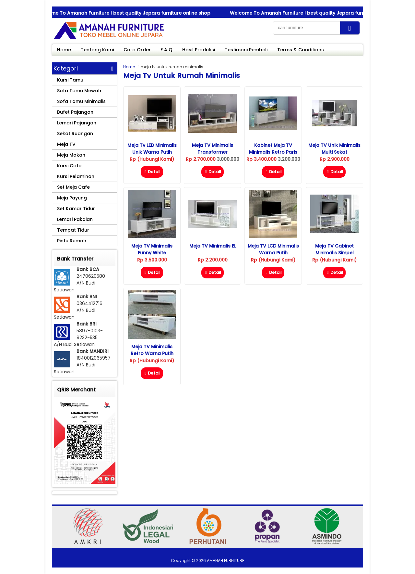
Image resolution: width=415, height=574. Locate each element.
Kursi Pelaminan (75, 176)
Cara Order (137, 49)
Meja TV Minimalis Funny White (151, 249)
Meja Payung (72, 198)
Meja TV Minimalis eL (212, 246)
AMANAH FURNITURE (225, 560)
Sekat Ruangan (75, 133)
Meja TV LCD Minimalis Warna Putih (273, 249)
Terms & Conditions (300, 49)
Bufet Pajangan (75, 112)
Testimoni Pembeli (246, 49)
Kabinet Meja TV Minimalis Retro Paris (273, 148)
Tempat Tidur (73, 230)
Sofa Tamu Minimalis (81, 101)
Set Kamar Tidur (76, 208)
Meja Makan (71, 155)
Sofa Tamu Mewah (79, 90)
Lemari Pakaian (75, 219)
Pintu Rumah (71, 240)
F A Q (166, 49)
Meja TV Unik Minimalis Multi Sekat (334, 148)
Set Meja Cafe (73, 187)
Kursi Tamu (70, 80)
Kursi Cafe (69, 165)
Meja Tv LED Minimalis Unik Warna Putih (152, 148)
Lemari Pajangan (76, 123)
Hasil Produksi (198, 49)
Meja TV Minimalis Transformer (212, 148)
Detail (151, 172)
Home (64, 49)
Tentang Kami (97, 49)
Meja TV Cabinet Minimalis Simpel (334, 249)
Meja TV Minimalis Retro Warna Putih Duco (152, 353)
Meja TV (66, 144)
